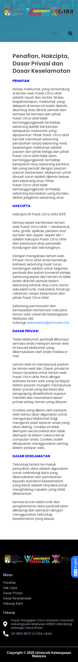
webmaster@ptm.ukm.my (47, 322)
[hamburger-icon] (54, 33)
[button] (70, 33)
